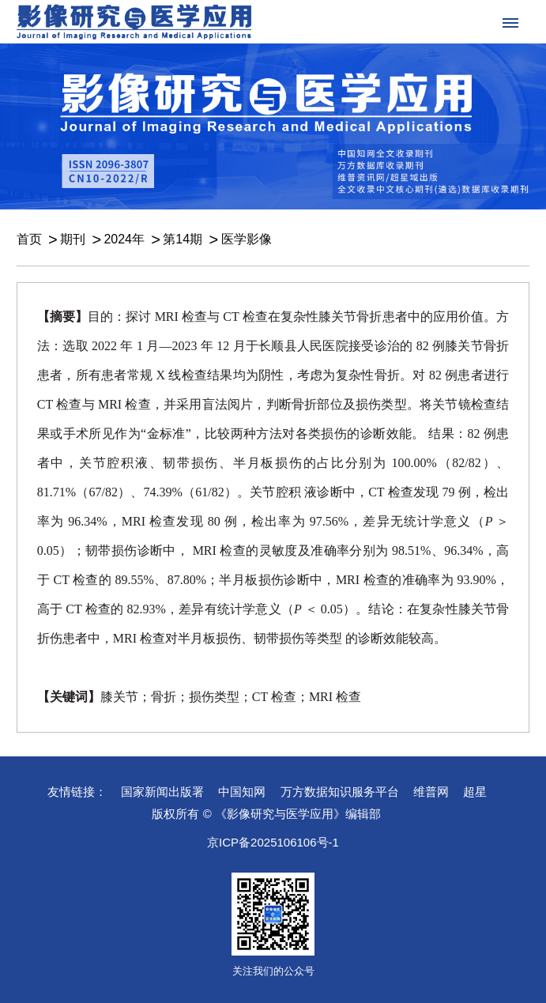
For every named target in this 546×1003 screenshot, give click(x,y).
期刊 (72, 239)
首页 (29, 239)
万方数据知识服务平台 (340, 791)
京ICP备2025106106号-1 (273, 842)
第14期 (182, 239)
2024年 (124, 239)
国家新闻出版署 (162, 791)
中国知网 (241, 791)
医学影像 (246, 239)
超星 (475, 791)
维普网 (431, 791)
